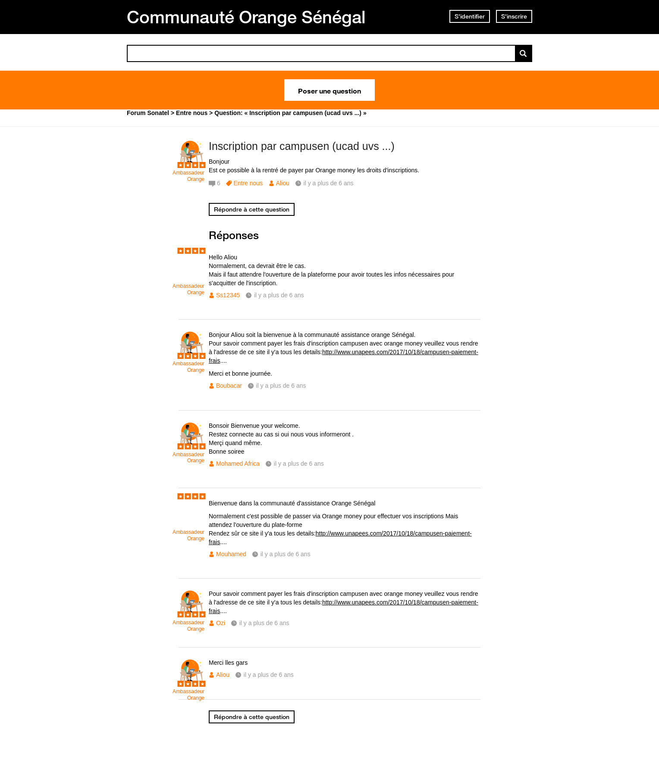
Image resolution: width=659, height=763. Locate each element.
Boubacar (229, 385)
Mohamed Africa (238, 463)
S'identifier (470, 16)
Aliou (282, 183)
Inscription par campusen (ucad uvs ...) (302, 146)
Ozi (220, 623)
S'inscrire (514, 16)
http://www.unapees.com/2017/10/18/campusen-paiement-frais (343, 356)
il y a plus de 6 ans (279, 295)
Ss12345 (228, 295)
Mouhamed (231, 554)
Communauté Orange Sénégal (246, 17)
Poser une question (329, 90)
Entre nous (248, 183)
